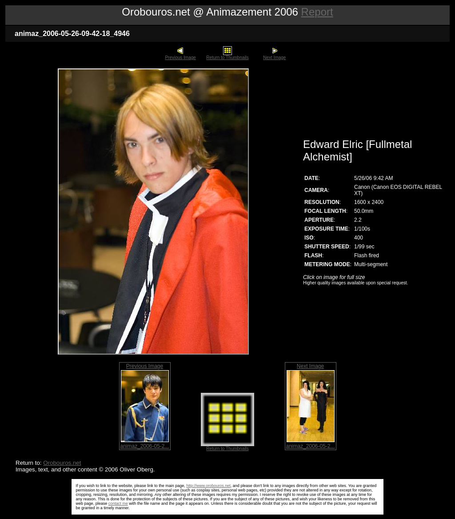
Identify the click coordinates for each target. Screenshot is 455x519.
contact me (118, 503)
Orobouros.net (62, 462)
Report (317, 12)
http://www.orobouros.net (208, 485)
